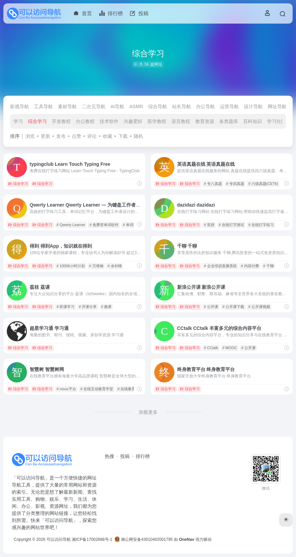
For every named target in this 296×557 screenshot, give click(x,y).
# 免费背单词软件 (104, 225)
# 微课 (106, 307)
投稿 (125, 456)
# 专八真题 (213, 184)
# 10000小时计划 (71, 266)
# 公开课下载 (233, 307)
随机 (138, 136)
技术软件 (109, 121)
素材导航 (67, 106)
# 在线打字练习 (260, 225)
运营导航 (229, 106)
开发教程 (61, 121)
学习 (18, 121)
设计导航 (253, 106)
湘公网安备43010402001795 (143, 539)
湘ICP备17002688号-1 (92, 539)
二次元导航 (93, 106)
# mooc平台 (66, 389)
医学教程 (156, 121)
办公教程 (85, 121)
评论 (92, 136)
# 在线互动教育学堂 (96, 389)
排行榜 (143, 456)
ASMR (136, 106)
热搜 (109, 456)
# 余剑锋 (114, 266)
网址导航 (277, 106)
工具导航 (43, 106)
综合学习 (37, 121)
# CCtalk (211, 348)
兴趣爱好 (133, 121)
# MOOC (229, 348)
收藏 (107, 136)
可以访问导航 (58, 539)
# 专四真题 (235, 184)
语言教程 (180, 121)
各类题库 (228, 121)
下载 (123, 136)
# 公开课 (211, 307)
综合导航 (157, 106)
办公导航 (205, 106)
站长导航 (181, 106)
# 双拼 (209, 225)
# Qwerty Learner (71, 225)
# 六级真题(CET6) (263, 184)
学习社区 (276, 121)
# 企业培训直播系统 (220, 266)
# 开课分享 (88, 307)
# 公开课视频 (259, 307)
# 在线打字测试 (231, 225)
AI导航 (117, 106)
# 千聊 (268, 266)
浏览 (30, 136)
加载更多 (148, 412)
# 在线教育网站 (130, 389)
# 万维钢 (96, 266)
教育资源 (204, 121)
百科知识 (252, 121)
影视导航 (19, 106)
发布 (61, 136)
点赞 (76, 136)
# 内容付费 (250, 266)
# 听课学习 (65, 307)
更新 (45, 136)
